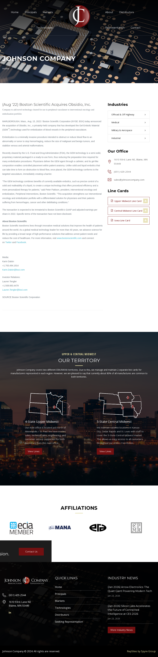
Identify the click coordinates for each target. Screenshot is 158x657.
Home (15, 12)
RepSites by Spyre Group (141, 651)
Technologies (44, 27)
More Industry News (121, 630)
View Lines (33, 451)
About (109, 12)
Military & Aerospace (121, 130)
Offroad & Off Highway (122, 114)
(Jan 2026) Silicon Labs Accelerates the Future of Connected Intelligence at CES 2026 (129, 610)
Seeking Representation (69, 621)
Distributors (126, 12)
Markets (48, 12)
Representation (115, 27)
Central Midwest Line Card (126, 210)
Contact (136, 27)
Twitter (8, 242)
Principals (31, 12)
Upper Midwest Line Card (126, 201)
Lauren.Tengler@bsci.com (14, 290)
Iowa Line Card (120, 220)
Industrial (116, 138)
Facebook (21, 242)
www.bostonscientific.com (69, 238)
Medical (115, 122)
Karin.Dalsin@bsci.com (13, 270)
